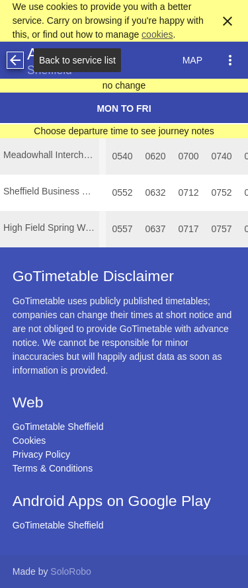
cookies (157, 34)
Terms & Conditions (53, 468)
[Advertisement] (124, 551)
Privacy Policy (41, 454)
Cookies (29, 440)
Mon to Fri (124, 108)
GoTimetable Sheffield (58, 426)
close (227, 21)
